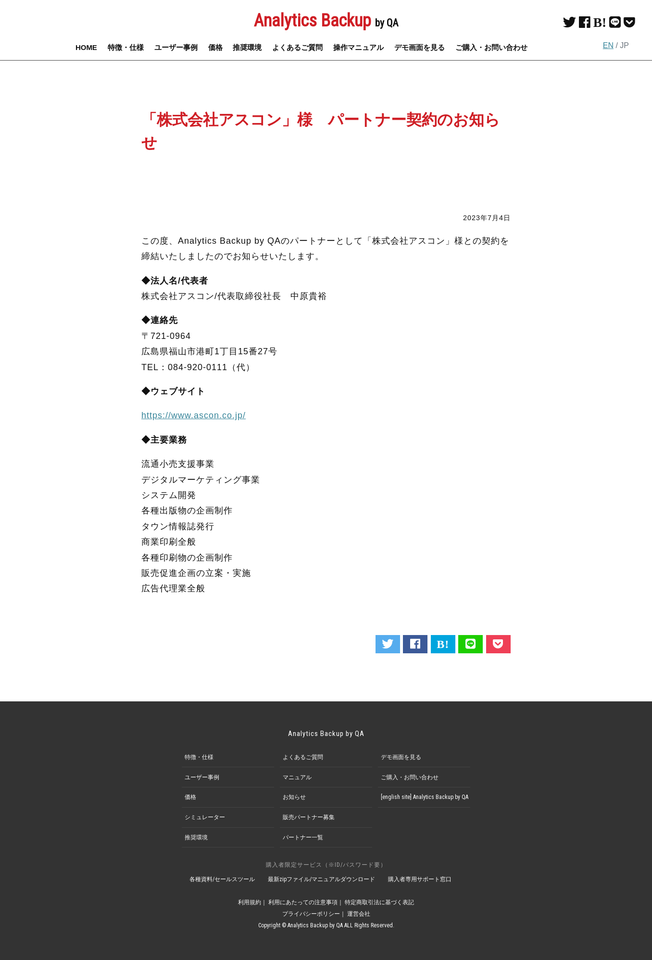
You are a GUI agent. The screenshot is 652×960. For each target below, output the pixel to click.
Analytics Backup (326, 21)
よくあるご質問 (297, 47)
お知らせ (294, 797)
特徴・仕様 (126, 47)
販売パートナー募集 (309, 817)
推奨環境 (247, 47)
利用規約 (249, 902)
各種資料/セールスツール (222, 879)
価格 (215, 47)
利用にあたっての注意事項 (303, 902)
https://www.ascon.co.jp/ (193, 415)
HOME (86, 47)
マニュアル (297, 777)
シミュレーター (205, 817)
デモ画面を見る (419, 47)
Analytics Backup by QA (326, 733)
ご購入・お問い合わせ (491, 47)
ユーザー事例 (176, 47)
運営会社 (358, 913)
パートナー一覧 (303, 837)
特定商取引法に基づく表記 (379, 902)
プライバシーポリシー (311, 913)
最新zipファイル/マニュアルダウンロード (321, 879)
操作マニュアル (358, 47)
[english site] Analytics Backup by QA (424, 797)
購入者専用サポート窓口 (419, 879)
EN (608, 45)
